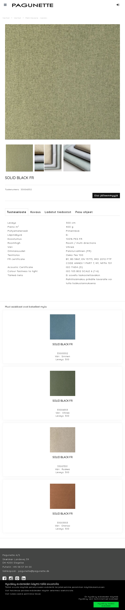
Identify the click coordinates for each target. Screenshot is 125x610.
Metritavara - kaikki (36, 18)
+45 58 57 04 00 (22, 566)
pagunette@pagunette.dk (33, 571)
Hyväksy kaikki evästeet (106, 604)
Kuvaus (35, 212)
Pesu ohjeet (84, 212)
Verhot (6, 18)
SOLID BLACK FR (62, 344)
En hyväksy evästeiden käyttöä (101, 597)
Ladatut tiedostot (58, 212)
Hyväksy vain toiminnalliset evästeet (98, 599)
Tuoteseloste (16, 212)
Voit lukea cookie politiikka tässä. (23, 594)
